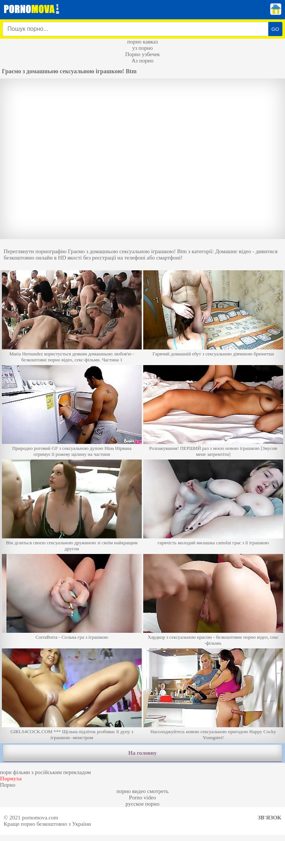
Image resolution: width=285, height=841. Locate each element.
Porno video (142, 797)
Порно (7, 785)
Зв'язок (269, 818)
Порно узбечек (142, 54)
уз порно (142, 48)
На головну (142, 753)
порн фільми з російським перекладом (45, 772)
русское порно (142, 804)
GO (275, 29)
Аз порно (142, 61)
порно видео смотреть (143, 791)
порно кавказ (142, 42)
